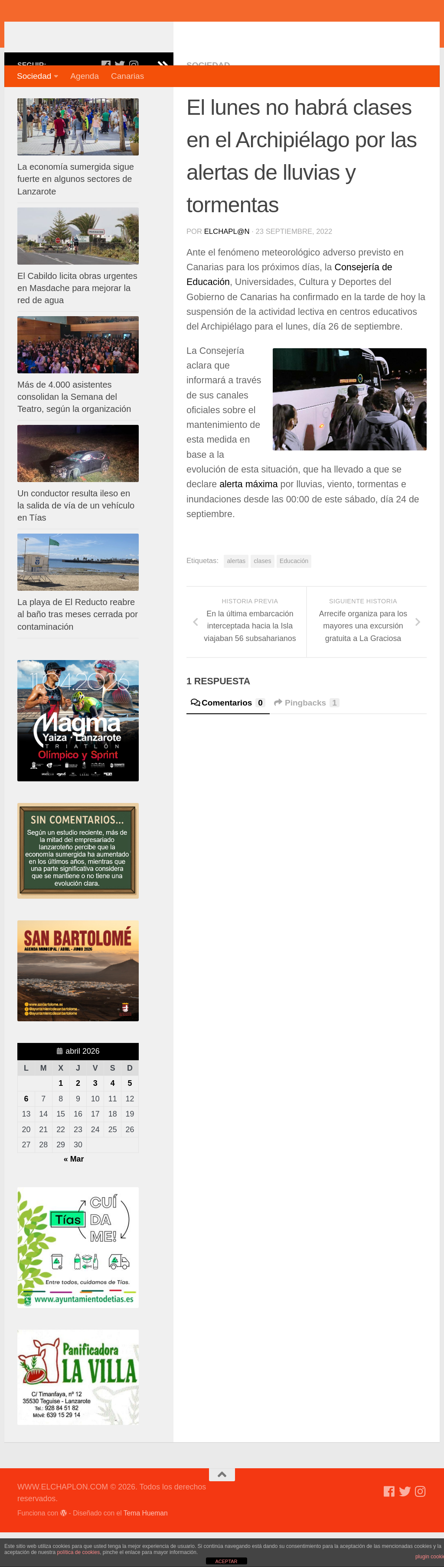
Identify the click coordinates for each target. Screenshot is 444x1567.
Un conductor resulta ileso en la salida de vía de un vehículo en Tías (75, 540)
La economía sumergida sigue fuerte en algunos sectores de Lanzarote (75, 213)
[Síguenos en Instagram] (133, 99)
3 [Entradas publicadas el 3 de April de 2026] (95, 1118)
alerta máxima (249, 519)
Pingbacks (307, 737)
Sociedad (34, 76)
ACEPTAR (226, 1561)
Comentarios (228, 737)
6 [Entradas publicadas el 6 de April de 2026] (26, 1133)
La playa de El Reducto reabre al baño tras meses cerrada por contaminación (77, 649)
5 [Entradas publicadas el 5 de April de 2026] (130, 1118)
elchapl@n (227, 266)
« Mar (74, 1193)
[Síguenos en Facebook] (106, 99)
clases (262, 595)
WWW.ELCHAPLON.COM (144, 32)
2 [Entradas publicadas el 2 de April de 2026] (78, 1118)
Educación (294, 595)
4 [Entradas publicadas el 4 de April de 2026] (113, 1118)
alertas (236, 595)
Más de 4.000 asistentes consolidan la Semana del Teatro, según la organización (74, 431)
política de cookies (78, 1552)
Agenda (84, 76)
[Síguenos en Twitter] (119, 99)
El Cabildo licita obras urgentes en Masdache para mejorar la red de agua (77, 323)
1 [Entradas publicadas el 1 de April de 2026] (61, 1118)
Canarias (127, 76)
